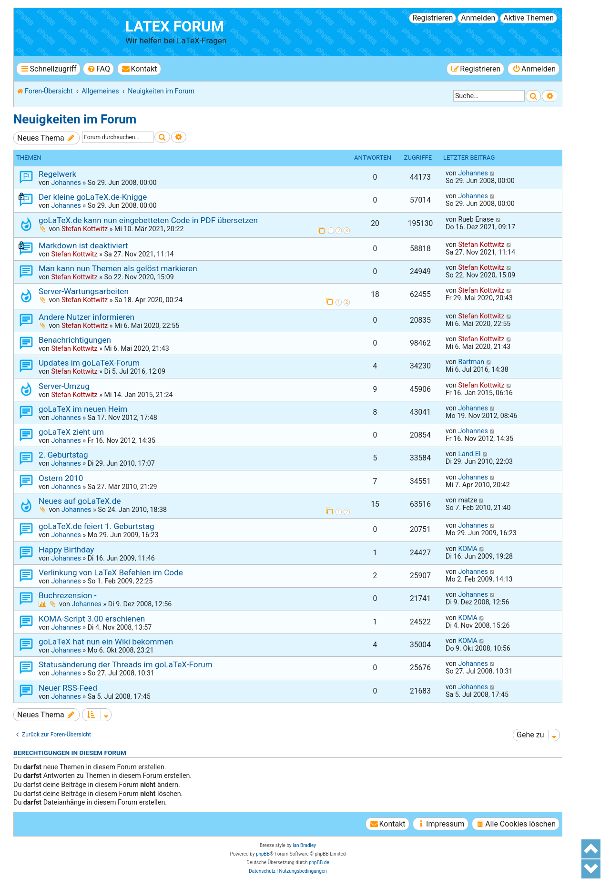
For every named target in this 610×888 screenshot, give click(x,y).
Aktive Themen (528, 17)
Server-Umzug (64, 386)
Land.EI (469, 454)
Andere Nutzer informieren (86, 317)
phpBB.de (319, 862)
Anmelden (478, 17)
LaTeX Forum (174, 26)
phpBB (263, 854)
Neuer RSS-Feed (68, 688)
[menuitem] (98, 68)
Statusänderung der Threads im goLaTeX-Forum (126, 664)
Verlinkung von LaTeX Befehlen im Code (111, 572)
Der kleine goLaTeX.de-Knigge (93, 197)
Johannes (66, 182)
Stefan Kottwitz (84, 229)
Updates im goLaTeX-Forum (89, 362)
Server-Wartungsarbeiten (84, 291)
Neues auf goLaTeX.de (80, 501)
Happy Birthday (66, 549)
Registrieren (432, 17)
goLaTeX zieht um (71, 432)
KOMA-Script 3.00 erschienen (92, 618)
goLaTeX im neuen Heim (83, 409)
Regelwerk (57, 174)
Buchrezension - (68, 595)
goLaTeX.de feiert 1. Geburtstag (96, 526)
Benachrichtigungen (75, 340)
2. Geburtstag (63, 454)
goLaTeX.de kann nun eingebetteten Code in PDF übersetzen (148, 220)
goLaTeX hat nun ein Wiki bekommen (106, 641)
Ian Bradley (304, 845)
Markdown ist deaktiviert (83, 245)
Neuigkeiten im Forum (74, 119)
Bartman (471, 362)
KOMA (468, 548)
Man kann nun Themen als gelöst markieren (118, 268)
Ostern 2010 (61, 478)
